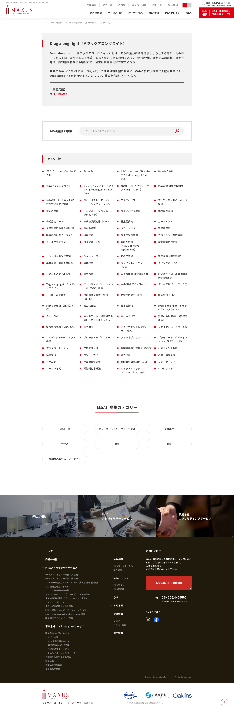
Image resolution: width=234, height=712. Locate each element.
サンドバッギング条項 (58, 256)
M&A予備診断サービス (59, 641)
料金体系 (49, 661)
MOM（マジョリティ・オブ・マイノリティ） (135, 187)
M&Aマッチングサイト (58, 185)
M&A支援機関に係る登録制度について (145, 702)
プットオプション (130, 337)
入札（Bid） (53, 316)
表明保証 (88, 327)
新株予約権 (127, 256)
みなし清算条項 (166, 355)
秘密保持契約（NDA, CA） (61, 327)
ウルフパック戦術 (130, 211)
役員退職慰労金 (92, 361)
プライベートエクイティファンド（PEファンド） (172, 339)
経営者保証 (164, 228)
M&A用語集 (118, 589)
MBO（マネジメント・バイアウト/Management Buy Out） (99, 189)
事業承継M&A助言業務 (59, 645)
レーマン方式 (53, 368)
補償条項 (51, 355)
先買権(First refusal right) (136, 273)
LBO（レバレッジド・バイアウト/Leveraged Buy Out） (135, 175)
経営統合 (88, 235)
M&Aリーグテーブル (123, 566)
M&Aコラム (118, 584)
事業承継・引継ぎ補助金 (59, 263)
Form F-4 (89, 171)
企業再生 (169, 429)
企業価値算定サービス (58, 649)
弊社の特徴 (51, 559)
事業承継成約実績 (54, 664)
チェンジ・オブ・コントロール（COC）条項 (98, 286)
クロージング (128, 228)
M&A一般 (65, 429)
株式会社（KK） (55, 221)
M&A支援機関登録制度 (170, 185)
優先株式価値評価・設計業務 (59, 606)
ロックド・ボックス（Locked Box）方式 (133, 370)
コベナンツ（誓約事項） (171, 235)
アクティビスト (129, 200)
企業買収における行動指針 (61, 228)
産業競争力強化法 (168, 242)
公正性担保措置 (129, 235)
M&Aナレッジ (120, 578)
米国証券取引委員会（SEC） (136, 348)
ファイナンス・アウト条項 (172, 327)
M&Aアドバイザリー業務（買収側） (62, 574)
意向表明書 (52, 211)
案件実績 (117, 569)
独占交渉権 (127, 305)
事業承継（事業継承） (170, 256)
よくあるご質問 (52, 669)
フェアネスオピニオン (56, 602)
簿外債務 (126, 355)
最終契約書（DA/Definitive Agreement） (130, 245)
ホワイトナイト (92, 355)
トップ (49, 551)
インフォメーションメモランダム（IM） (98, 212)
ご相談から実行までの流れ (58, 657)
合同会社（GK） (93, 242)
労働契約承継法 (92, 368)
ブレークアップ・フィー (97, 337)
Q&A (116, 597)
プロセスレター (92, 348)
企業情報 (118, 614)
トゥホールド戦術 (56, 295)
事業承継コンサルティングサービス (64, 626)
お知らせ (118, 605)
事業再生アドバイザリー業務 (59, 618)
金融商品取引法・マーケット (65, 458)
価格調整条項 (165, 211)
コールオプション (56, 242)
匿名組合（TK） (167, 295)
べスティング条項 (168, 348)
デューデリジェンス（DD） (173, 284)
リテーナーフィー (168, 361)
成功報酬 (88, 273)
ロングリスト (165, 368)
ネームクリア (128, 316)
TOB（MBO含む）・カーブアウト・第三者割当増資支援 (71, 582)
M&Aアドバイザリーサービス (61, 567)
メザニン (51, 361)
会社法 (64, 444)
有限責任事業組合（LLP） (135, 361)
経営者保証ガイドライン (59, 235)
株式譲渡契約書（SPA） (97, 221)
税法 (169, 444)
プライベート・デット (58, 348)
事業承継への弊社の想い (57, 633)
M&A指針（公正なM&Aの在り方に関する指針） (60, 202)
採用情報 (118, 633)
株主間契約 (60, 94)
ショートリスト (92, 256)
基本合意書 (90, 228)
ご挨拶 (116, 620)
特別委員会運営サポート (57, 586)
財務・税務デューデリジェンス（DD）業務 (66, 610)
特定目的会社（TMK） (133, 295)
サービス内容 (51, 637)
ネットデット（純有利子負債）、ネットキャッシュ (98, 318)
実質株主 (88, 263)
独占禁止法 (90, 305)
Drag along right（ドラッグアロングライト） (172, 307)
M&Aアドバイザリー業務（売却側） (62, 578)
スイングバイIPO (167, 263)
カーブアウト (165, 221)
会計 (117, 444)
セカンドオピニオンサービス (62, 653)
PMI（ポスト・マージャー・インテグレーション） (98, 202)
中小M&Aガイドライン (133, 284)
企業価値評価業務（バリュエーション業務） (66, 598)
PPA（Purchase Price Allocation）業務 (65, 614)
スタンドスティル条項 (58, 273)
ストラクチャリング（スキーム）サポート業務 (67, 594)
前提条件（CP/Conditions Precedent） (172, 275)
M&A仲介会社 (165, 171)
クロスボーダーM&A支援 (57, 590)
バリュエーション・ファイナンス (117, 429)
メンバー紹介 (119, 624)
